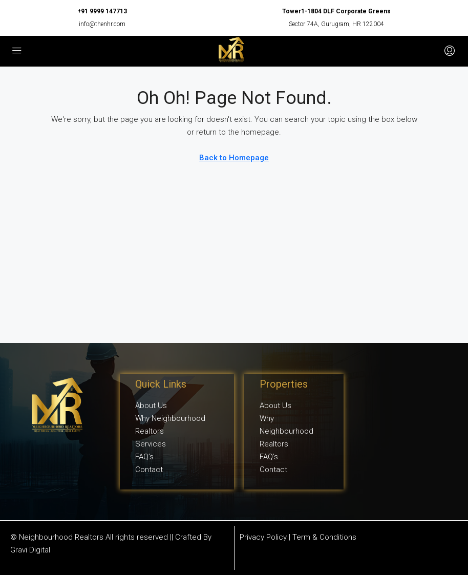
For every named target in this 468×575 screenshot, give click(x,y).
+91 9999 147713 (102, 11)
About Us (151, 405)
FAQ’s (144, 456)
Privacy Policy (263, 537)
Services (150, 444)
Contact (149, 469)
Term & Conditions (324, 537)
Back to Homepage (234, 157)
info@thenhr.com (102, 24)
